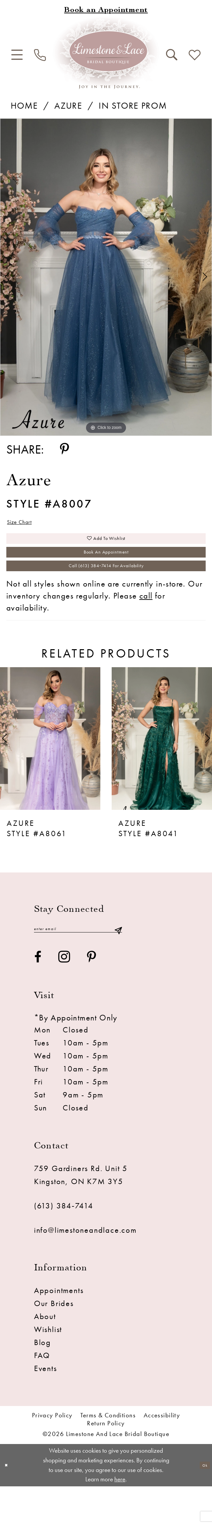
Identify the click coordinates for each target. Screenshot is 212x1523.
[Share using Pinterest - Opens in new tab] (64, 449)
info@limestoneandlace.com (85, 1266)
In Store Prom (133, 105)
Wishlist (48, 1366)
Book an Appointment (106, 571)
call (146, 627)
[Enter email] (78, 963)
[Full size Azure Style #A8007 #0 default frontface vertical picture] (106, 277)
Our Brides (54, 1340)
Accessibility (162, 1452)
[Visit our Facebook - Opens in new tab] (38, 993)
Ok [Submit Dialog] (201, 1501)
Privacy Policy (52, 1452)
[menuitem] (17, 55)
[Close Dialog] (9, 1501)
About (45, 1353)
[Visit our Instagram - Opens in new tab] (64, 993)
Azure (68, 105)
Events (45, 1405)
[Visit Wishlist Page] (194, 55)
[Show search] (171, 55)
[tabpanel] (106, 277)
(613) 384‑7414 (63, 1242)
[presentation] (50, 770)
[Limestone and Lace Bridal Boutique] (106, 52)
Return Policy (106, 1460)
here (119, 1516)
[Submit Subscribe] (118, 963)
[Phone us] (40, 55)
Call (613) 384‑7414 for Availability (106, 594)
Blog (42, 1379)
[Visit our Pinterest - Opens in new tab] (92, 993)
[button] (17, 55)
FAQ (42, 1392)
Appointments (59, 1327)
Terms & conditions (108, 1452)
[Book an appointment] (106, 10)
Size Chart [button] (28, 525)
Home (24, 105)
